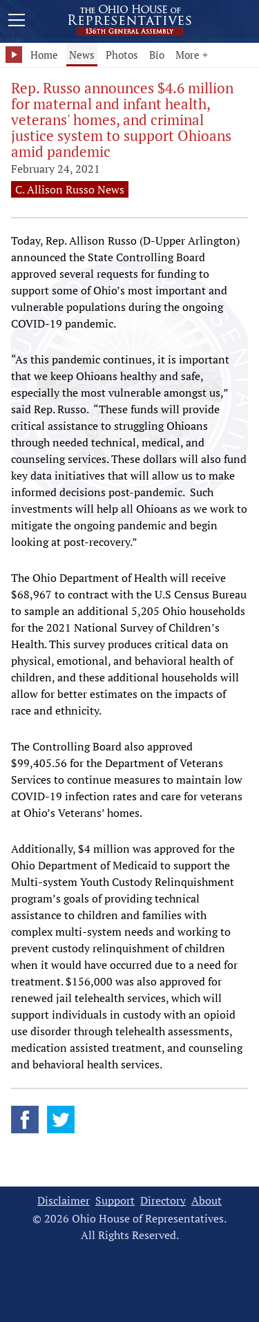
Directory (163, 1200)
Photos (122, 55)
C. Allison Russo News (69, 189)
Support (115, 1200)
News (82, 55)
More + (191, 55)
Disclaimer (63, 1200)
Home (44, 55)
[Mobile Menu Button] (16, 22)
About (206, 1200)
